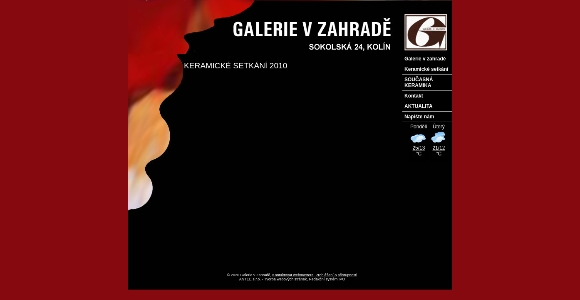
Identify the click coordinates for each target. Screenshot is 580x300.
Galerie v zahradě (425, 59)
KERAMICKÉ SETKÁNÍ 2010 (235, 65)
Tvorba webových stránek (285, 279)
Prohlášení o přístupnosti (336, 275)
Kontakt (413, 96)
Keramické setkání (426, 69)
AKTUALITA (418, 106)
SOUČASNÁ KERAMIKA (418, 82)
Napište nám (419, 117)
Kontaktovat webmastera (293, 275)
